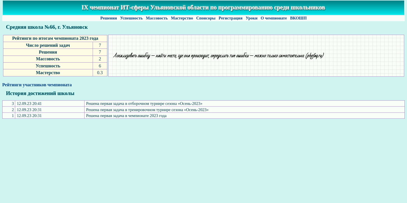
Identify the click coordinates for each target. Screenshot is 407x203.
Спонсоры (206, 18)
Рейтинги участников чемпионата (37, 84)
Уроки (252, 18)
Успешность (131, 18)
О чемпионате (274, 18)
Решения (108, 18)
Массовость (157, 18)
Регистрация (231, 18)
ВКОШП (298, 18)
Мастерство (182, 18)
